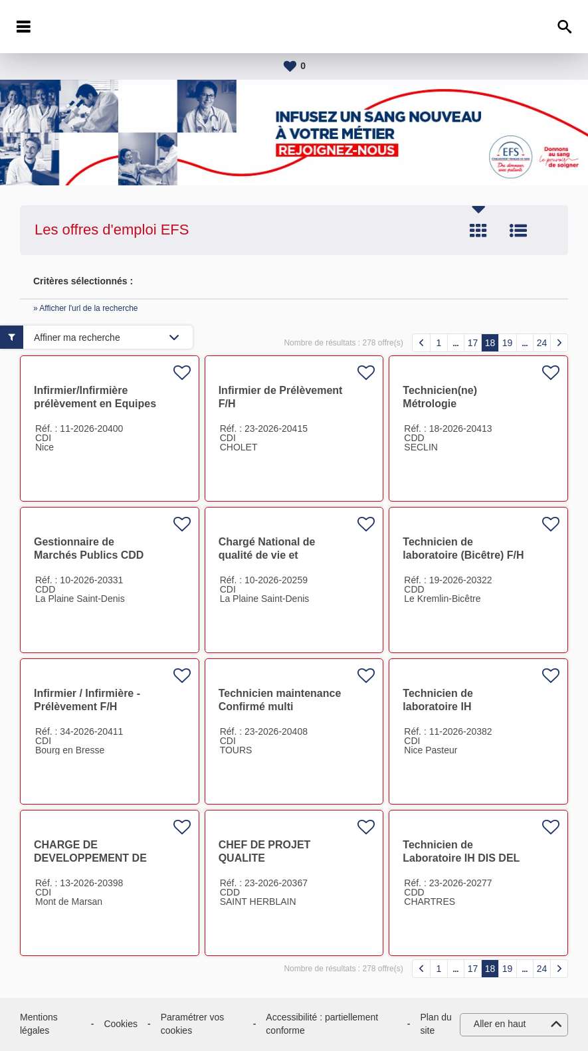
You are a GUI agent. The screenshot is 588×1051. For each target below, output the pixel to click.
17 (473, 342)
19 (507, 342)
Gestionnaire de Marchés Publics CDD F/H (89, 555)
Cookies (121, 1023)
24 (542, 342)
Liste (518, 230)
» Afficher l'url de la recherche (85, 308)
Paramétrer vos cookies (193, 1024)
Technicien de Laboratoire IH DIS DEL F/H (461, 858)
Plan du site (435, 1024)
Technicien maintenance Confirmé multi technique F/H (280, 706)
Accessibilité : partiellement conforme (322, 1024)
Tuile (478, 230)
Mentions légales (39, 1024)
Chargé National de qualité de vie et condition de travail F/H (277, 555)
